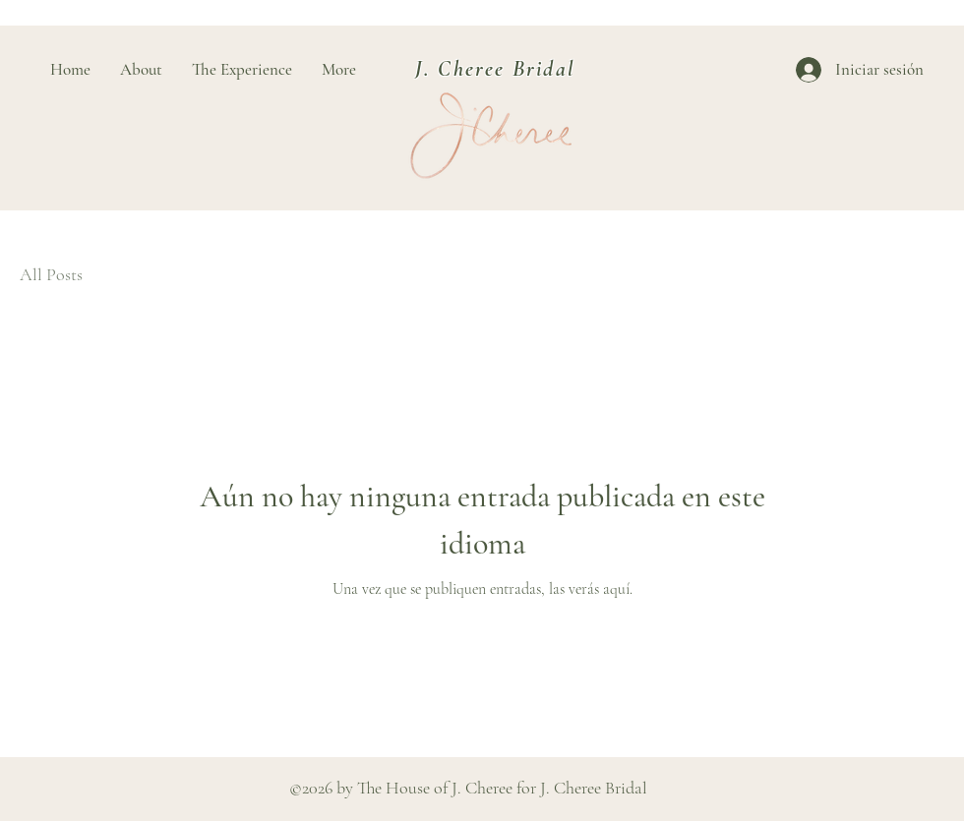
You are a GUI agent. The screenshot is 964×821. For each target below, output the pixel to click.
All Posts (51, 274)
